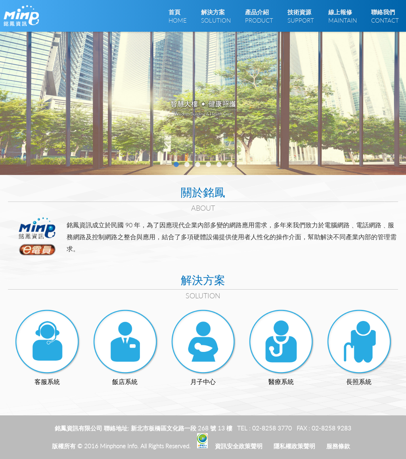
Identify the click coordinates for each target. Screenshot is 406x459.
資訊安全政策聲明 (238, 445)
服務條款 (338, 445)
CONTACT (385, 16)
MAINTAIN (342, 16)
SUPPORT (300, 16)
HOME (178, 16)
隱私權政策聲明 (294, 445)
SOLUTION (216, 16)
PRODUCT (259, 16)
